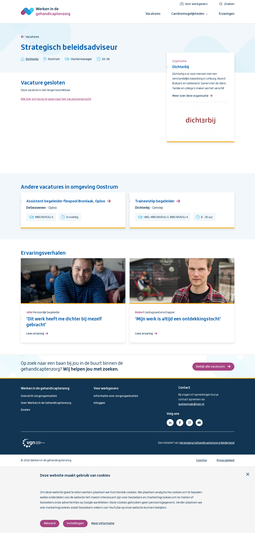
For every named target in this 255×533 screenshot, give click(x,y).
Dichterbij (32, 59)
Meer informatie (102, 523)
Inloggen (99, 403)
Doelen (25, 410)
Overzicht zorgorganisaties (39, 396)
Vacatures (30, 36)
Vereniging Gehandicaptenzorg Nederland (206, 443)
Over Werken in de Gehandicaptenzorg (46, 403)
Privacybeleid (225, 460)
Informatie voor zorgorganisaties (116, 396)
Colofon (201, 460)
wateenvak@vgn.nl (191, 404)
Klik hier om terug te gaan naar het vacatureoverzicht (56, 99)
